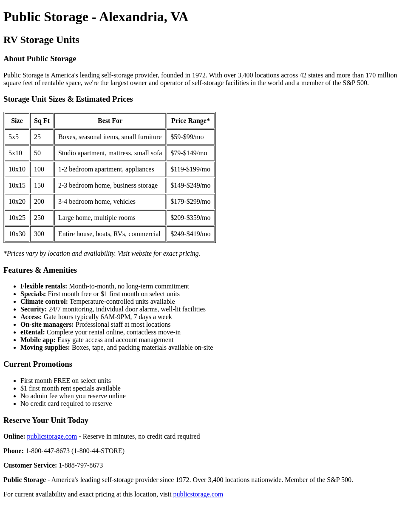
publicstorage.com (52, 436)
